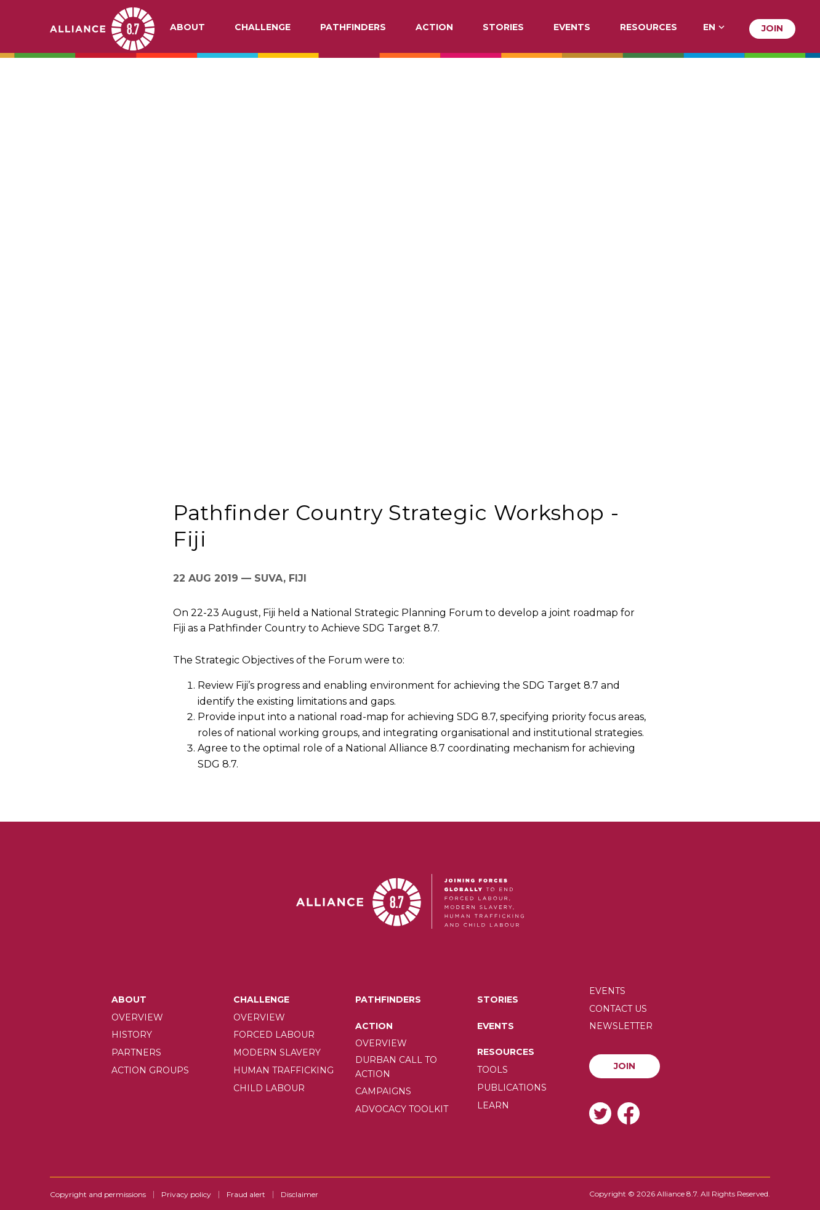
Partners (136, 1052)
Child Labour (269, 1088)
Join (772, 28)
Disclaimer (299, 1194)
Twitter (600, 1113)
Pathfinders (353, 28)
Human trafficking (283, 1070)
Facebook (628, 1113)
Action (434, 28)
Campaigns (383, 1091)
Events (571, 28)
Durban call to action (396, 1066)
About (187, 28)
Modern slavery (277, 1052)
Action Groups (150, 1070)
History (131, 1034)
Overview (137, 1017)
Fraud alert (246, 1194)
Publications (512, 1087)
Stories (503, 28)
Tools (492, 1069)
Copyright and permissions (98, 1194)
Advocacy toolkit (401, 1109)
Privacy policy (186, 1194)
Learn (493, 1105)
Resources (648, 28)
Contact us (618, 1008)
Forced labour (274, 1034)
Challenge (263, 28)
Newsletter (621, 1026)
